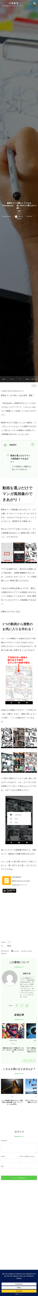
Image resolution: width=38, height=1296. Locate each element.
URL (2, 1166)
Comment (4, 1140)
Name (3, 1156)
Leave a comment (27, 951)
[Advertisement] (19, 920)
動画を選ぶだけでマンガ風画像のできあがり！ (20, 459)
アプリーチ (23, 885)
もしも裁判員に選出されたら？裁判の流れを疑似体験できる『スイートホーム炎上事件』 (12, 1104)
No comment (16, 951)
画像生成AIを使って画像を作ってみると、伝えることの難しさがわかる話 (13, 1051)
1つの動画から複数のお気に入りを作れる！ (21, 468)
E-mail (21, 1156)
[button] (33, 444)
